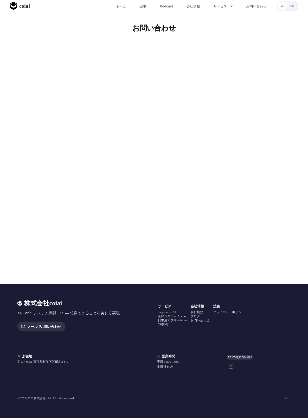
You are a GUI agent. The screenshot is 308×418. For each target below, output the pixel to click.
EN (292, 6)
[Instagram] (231, 366)
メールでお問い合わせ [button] (41, 326)
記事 (143, 6)
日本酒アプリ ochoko (172, 320)
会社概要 (197, 312)
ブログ (195, 316)
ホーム (121, 6)
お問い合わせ (256, 6)
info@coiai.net (242, 357)
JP (283, 6)
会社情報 (193, 6)
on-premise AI (167, 312)
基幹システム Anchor (172, 316)
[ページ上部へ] (286, 398)
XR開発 (163, 324)
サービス (223, 6)
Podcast (166, 6)
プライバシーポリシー (228, 312)
